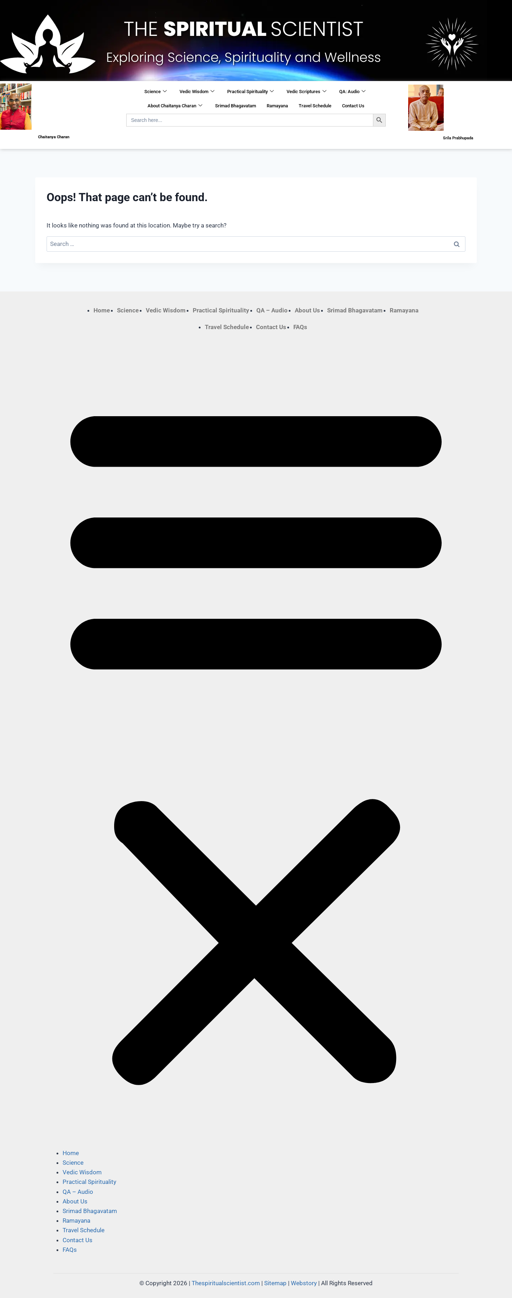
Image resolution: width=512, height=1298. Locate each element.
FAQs (300, 327)
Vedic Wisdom (197, 91)
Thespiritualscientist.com (226, 1283)
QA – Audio (272, 310)
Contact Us (353, 105)
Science (155, 91)
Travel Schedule (315, 105)
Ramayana (277, 105)
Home (102, 310)
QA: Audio (352, 91)
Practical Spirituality (250, 91)
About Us (307, 310)
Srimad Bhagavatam (235, 105)
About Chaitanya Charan (175, 106)
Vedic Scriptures (306, 91)
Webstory (304, 1283)
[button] (256, 740)
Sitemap (275, 1283)
